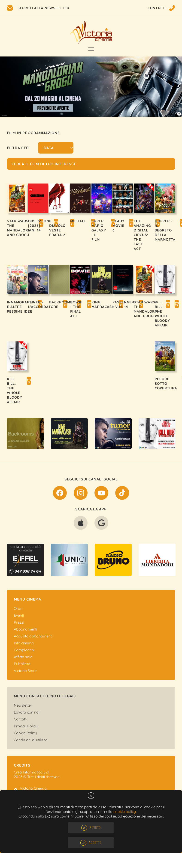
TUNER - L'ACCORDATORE (43, 304)
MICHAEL (78, 221)
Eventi (19, 615)
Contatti (20, 719)
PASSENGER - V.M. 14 (123, 304)
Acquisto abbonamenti (33, 636)
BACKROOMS (61, 302)
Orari (18, 608)
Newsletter (23, 705)
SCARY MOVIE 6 (118, 225)
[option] (91, 86)
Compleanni (24, 650)
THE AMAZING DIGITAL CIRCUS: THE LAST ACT (142, 235)
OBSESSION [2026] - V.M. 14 (38, 225)
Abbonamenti (25, 629)
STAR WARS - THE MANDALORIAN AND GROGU (20, 228)
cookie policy (124, 811)
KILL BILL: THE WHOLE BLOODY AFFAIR (162, 313)
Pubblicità (22, 663)
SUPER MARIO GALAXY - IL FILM (98, 230)
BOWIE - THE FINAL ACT (76, 309)
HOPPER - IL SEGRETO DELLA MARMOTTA (165, 230)
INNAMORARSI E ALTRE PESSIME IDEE (20, 307)
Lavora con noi (26, 712)
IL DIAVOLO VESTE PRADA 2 (57, 228)
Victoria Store (25, 670)
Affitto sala (23, 657)
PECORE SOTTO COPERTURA (166, 383)
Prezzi (19, 622)
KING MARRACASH (103, 304)
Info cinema (24, 643)
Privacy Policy (25, 726)
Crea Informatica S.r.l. (31, 772)
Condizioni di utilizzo (31, 739)
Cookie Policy (25, 733)
